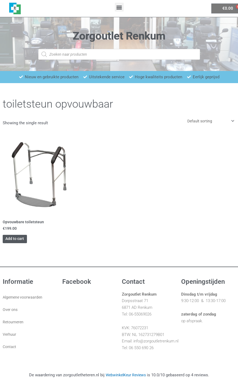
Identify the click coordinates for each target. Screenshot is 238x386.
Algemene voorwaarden (24, 301)
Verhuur (10, 338)
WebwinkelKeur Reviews (125, 379)
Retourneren (14, 326)
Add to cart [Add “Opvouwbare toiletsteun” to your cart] (23, 241)
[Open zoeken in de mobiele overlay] (119, 54)
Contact (10, 350)
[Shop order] (207, 121)
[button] (119, 7)
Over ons (11, 313)
